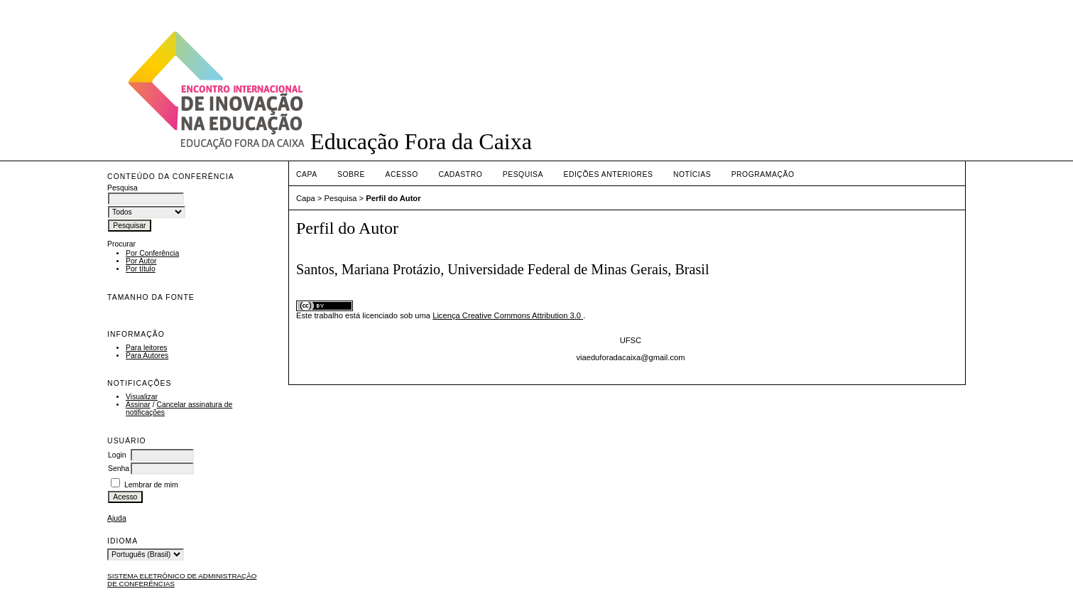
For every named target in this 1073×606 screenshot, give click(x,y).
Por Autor (141, 261)
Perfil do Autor (393, 198)
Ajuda (116, 518)
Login (117, 455)
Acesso (401, 174)
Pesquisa (523, 174)
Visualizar (142, 397)
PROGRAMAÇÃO (763, 174)
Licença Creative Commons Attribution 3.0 (507, 315)
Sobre (351, 174)
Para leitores (146, 348)
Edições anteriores (608, 174)
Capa (306, 174)
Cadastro (460, 174)
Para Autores (147, 355)
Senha (118, 468)
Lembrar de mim (151, 485)
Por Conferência (152, 253)
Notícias (692, 174)
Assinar (138, 404)
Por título (141, 269)
